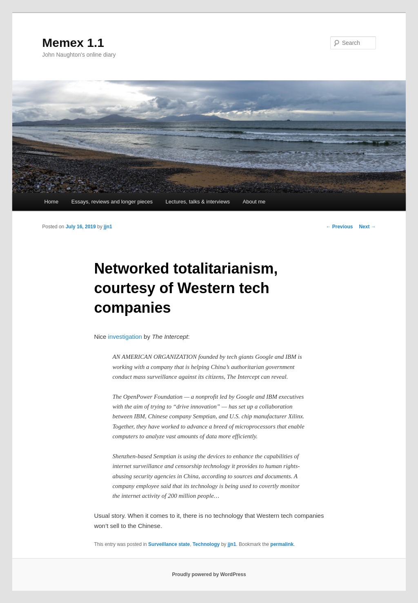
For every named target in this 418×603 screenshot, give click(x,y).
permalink (281, 544)
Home (51, 202)
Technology (206, 544)
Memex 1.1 (73, 42)
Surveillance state (169, 544)
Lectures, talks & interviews (198, 202)
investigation (125, 336)
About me (254, 202)
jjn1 (108, 227)
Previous (339, 227)
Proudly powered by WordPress (209, 574)
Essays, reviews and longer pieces (112, 202)
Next (367, 227)
